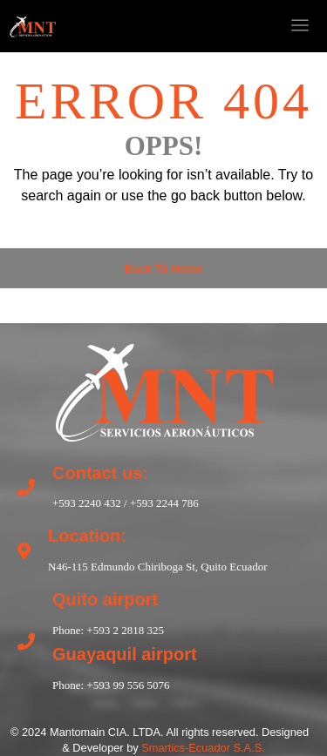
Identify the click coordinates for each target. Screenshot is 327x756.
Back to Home (163, 268)
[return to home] (164, 390)
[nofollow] (196, 26)
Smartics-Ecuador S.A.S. (203, 747)
